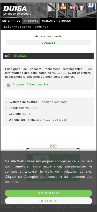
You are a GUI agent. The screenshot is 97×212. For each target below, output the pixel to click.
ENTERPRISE (11, 21)
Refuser (48, 201)
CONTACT (41, 26)
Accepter (48, 193)
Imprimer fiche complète (30, 84)
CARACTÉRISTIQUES (56, 21)
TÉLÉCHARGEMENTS (16, 26)
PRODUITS (31, 21)
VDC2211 (48, 42)
